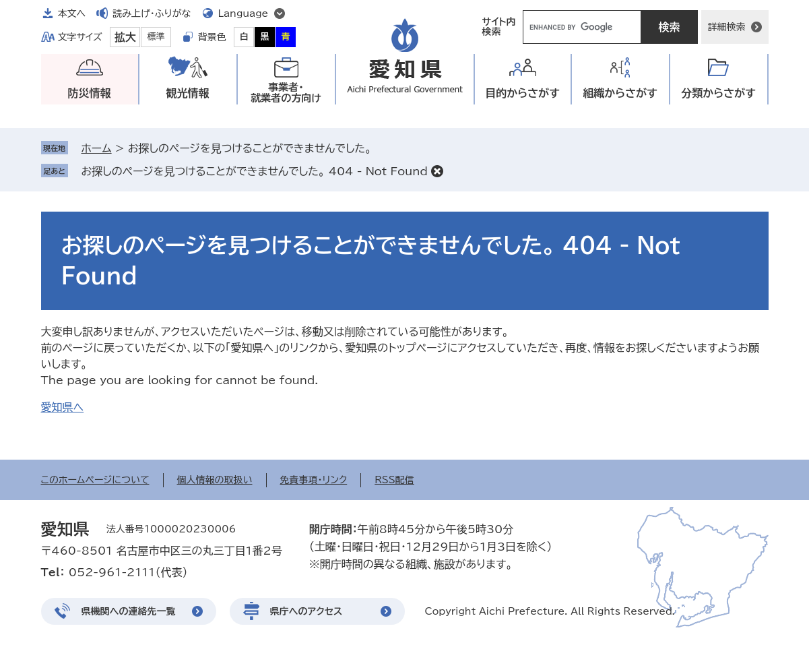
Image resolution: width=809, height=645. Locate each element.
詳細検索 (727, 27)
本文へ (72, 13)
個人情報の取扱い (215, 480)
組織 (620, 93)
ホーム (97, 148)
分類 (718, 93)
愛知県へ (62, 407)
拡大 (125, 37)
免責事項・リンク (314, 480)
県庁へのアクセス (306, 611)
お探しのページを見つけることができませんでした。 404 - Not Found (255, 171)
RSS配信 (394, 480)
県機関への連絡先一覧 (129, 611)
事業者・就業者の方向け (286, 92)
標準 (156, 36)
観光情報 (187, 93)
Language (243, 13)
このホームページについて (95, 480)
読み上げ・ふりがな (151, 13)
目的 (522, 93)
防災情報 (89, 93)
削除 (437, 171)
